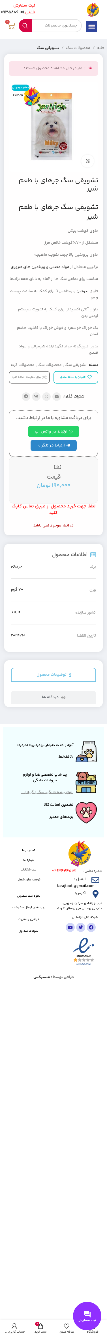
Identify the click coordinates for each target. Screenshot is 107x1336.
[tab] (53, 675)
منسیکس (41, 977)
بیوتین (82, 291)
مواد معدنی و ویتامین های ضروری (40, 267)
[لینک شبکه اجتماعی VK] (36, 396)
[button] (91, 26)
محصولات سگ (78, 48)
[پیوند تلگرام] (26, 396)
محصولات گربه (22, 365)
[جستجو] (50, 25)
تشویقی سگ (48, 48)
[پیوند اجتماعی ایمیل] (56, 396)
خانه (100, 48)
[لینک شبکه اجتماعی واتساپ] (46, 396)
